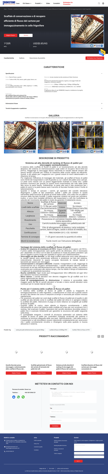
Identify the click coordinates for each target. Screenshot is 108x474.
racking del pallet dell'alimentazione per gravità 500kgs (30, 330)
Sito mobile (51, 468)
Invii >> (78, 461)
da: (51, 408)
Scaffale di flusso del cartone (21, 9)
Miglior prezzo (10, 35)
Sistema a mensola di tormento (59, 449)
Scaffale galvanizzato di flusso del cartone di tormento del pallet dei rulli (41, 367)
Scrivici (26, 35)
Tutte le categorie (58, 453)
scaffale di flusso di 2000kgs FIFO (58, 330)
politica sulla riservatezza (63, 468)
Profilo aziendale (37, 440)
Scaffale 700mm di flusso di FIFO (81, 330)
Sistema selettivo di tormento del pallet (60, 441)
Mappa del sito (42, 468)
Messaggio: (53, 388)
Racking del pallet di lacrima (60, 445)
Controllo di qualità (38, 446)
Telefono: (52, 416)
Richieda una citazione (94, 58)
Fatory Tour (36, 443)
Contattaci (55, 426)
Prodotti (10, 9)
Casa (5, 9)
